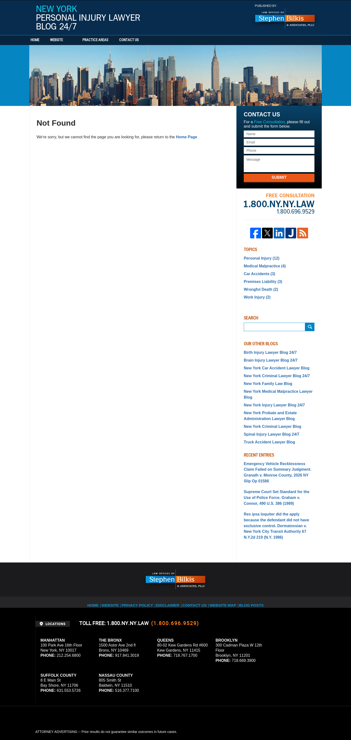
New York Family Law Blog (265, 377)
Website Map (228, 566)
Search (309, 323)
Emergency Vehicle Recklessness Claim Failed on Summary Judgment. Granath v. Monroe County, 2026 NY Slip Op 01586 (277, 451)
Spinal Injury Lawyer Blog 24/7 (268, 418)
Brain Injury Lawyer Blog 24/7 (268, 355)
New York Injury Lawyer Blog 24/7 (271, 391)
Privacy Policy (139, 566)
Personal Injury (259, 258)
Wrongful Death (259, 286)
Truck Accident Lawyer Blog (266, 425)
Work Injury (256, 294)
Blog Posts (257, 566)
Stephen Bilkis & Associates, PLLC (90, 723)
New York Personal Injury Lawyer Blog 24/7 (88, 18)
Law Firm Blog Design (292, 723)
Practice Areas (113, 40)
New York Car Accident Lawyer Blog (273, 363)
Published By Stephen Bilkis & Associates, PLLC (285, 16)
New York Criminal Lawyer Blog (269, 410)
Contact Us (155, 40)
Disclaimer (170, 566)
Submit (279, 177)
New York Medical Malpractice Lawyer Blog (278, 384)
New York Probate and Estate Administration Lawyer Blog (267, 400)
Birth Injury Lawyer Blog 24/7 (267, 348)
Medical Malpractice (262, 265)
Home (43, 40)
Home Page (186, 137)
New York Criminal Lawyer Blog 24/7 (273, 370)
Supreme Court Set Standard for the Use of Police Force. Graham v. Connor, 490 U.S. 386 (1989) (278, 471)
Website (73, 40)
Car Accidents (258, 272)
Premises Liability (261, 279)
